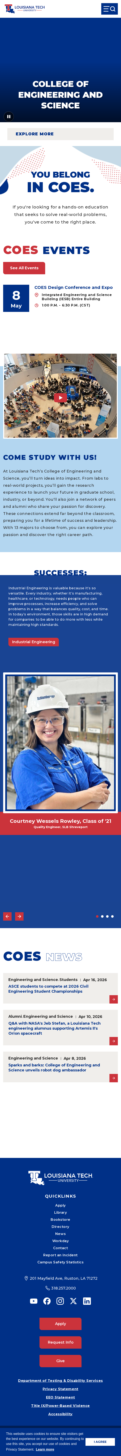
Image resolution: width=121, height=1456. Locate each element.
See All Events (24, 268)
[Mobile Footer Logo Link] (60, 1175)
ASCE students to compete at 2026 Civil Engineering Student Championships (48, 989)
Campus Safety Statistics (60, 1262)
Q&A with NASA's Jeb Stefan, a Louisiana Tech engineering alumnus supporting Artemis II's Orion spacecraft (54, 1028)
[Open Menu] (109, 9)
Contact (60, 1248)
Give (60, 1361)
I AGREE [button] (100, 1442)
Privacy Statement (60, 1389)
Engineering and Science (33, 979)
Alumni (15, 1016)
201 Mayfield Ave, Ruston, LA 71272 (63, 1278)
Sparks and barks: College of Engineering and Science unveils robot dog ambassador (54, 1067)
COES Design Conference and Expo (73, 287)
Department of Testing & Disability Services (60, 1381)
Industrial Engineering (33, 642)
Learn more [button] (45, 1449)
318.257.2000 (63, 1288)
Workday (60, 1241)
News (60, 1234)
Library (60, 1213)
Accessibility (60, 1414)
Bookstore (60, 1220)
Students (68, 979)
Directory (60, 1227)
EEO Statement (60, 1397)
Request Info (61, 1342)
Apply (60, 1205)
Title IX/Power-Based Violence (60, 1406)
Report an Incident (60, 1255)
